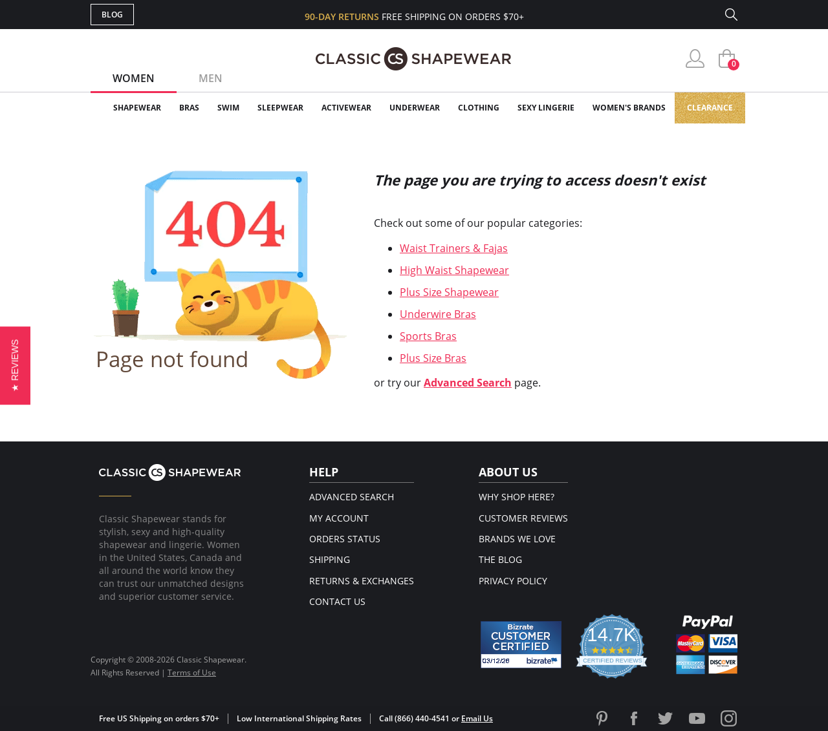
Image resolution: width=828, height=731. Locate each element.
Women (134, 78)
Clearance (710, 107)
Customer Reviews (523, 518)
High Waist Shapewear (454, 270)
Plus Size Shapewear (449, 292)
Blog (112, 14)
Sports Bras (428, 336)
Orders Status (344, 539)
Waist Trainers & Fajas (454, 248)
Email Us (477, 718)
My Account (339, 518)
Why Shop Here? (516, 497)
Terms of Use (192, 672)
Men (211, 78)
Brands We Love (517, 539)
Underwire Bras (438, 314)
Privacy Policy (513, 581)
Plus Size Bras (433, 358)
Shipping (329, 559)
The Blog (500, 559)
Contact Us (337, 601)
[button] (15, 365)
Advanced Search (468, 383)
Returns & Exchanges (361, 581)
